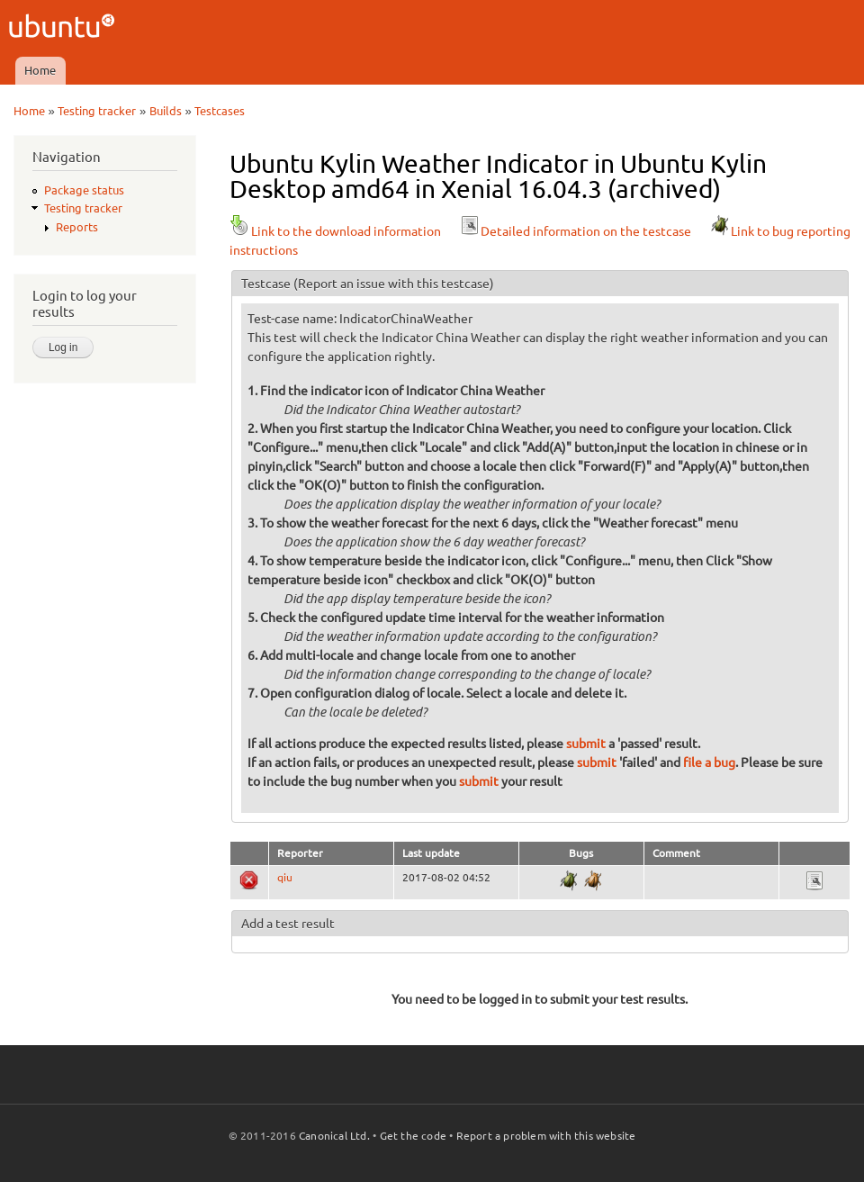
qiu (284, 877)
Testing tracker (97, 110)
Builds (165, 110)
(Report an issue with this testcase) (393, 283)
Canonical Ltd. (334, 1135)
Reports (77, 227)
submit (586, 743)
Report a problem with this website (546, 1135)
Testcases (219, 110)
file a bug (709, 762)
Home (40, 70)
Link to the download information (335, 231)
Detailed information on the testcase (575, 231)
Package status (84, 190)
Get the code (413, 1135)
